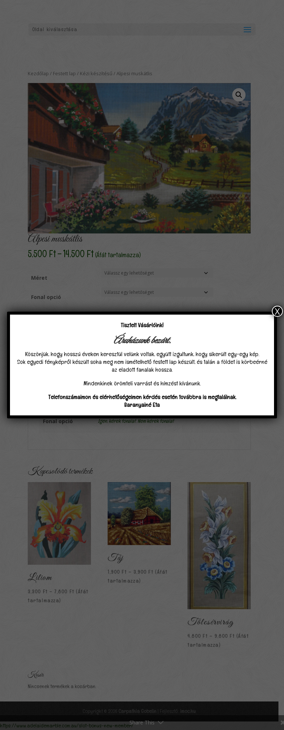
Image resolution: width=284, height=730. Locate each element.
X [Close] (277, 311)
